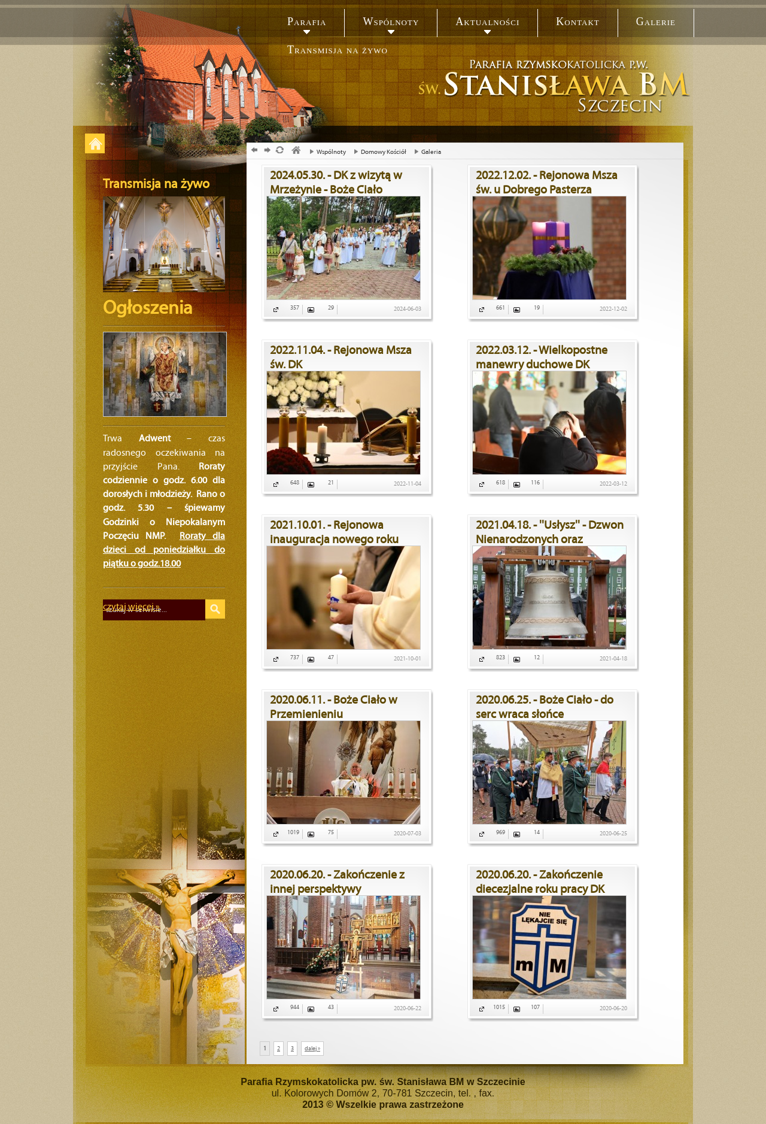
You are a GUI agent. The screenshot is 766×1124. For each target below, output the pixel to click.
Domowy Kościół (377, 152)
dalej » (312, 1048)
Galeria (424, 152)
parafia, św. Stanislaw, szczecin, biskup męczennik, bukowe (295, 151)
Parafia (306, 21)
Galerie (656, 21)
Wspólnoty (391, 21)
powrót (253, 151)
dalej (266, 151)
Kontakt (577, 21)
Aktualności (487, 21)
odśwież (279, 151)
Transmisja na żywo (337, 49)
